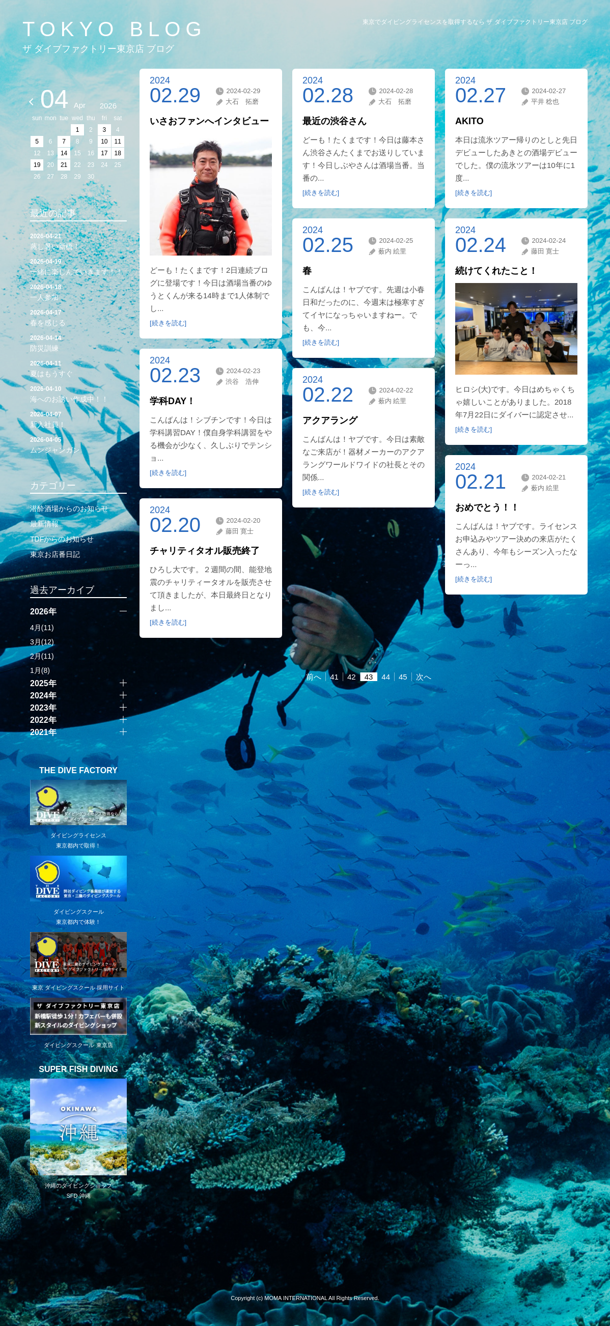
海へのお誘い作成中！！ (78, 393)
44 (385, 676)
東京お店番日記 (55, 554)
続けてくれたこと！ (496, 271)
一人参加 (78, 291)
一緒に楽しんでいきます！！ (78, 266)
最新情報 (44, 524)
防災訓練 (78, 342)
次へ (423, 676)
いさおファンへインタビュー (209, 121)
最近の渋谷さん (334, 121)
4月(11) (42, 628)
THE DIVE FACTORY (78, 771)
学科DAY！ (173, 401)
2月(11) (42, 656)
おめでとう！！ (487, 507)
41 (334, 676)
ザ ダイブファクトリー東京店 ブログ (98, 49)
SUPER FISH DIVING (78, 1069)
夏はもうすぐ (78, 368)
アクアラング (329, 420)
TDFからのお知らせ (62, 539)
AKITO (469, 121)
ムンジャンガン (78, 444)
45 (403, 676)
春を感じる (78, 317)
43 (369, 676)
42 (351, 676)
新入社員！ (78, 419)
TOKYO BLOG (114, 29)
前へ (313, 676)
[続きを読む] (168, 323)
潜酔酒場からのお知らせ (69, 508)
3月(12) (42, 642)
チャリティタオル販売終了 (205, 551)
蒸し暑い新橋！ (78, 240)
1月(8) (40, 670)
